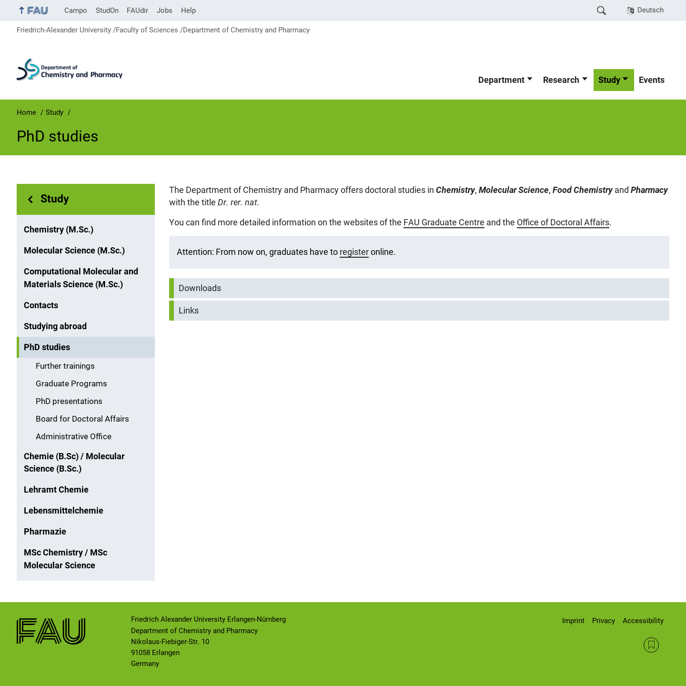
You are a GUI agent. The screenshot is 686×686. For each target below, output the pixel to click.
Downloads (200, 288)
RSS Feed (651, 645)
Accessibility (643, 620)
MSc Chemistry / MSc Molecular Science (65, 559)
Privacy (603, 620)
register (354, 252)
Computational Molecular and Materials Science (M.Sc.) (81, 278)
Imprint (573, 620)
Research (561, 80)
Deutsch (650, 10)
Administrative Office (73, 436)
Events (652, 80)
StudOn (107, 10)
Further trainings (65, 366)
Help (188, 10)
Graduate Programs (71, 383)
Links (189, 310)
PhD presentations (69, 401)
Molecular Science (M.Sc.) (74, 250)
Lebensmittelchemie (63, 510)
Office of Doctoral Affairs (563, 222)
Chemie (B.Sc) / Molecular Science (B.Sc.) (74, 463)
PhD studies (47, 347)
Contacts (41, 305)
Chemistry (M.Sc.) (58, 229)
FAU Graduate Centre (444, 222)
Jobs (164, 10)
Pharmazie (45, 531)
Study (609, 80)
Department (501, 80)
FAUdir (137, 10)
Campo (75, 10)
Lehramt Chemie (56, 489)
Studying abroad (55, 326)
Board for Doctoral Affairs (82, 419)
